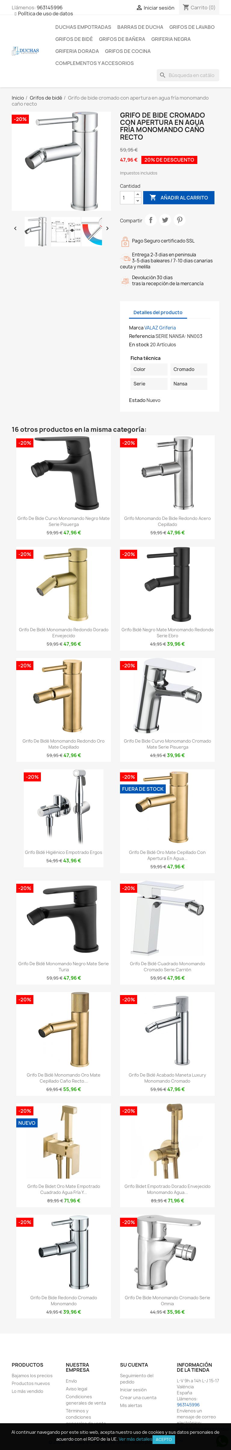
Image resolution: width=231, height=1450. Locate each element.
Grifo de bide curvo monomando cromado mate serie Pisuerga (167, 744)
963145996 (50, 7)
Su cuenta (134, 1365)
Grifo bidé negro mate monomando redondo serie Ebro (168, 632)
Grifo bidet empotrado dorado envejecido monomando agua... (168, 1189)
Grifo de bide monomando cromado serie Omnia (167, 1300)
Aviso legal (76, 1389)
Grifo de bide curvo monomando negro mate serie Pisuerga (63, 521)
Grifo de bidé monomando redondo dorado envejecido (64, 632)
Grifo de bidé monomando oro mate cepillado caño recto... (63, 1078)
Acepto (164, 1439)
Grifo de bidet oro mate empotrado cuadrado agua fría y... (63, 1189)
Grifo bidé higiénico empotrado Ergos (63, 852)
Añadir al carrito (178, 198)
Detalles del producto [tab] (158, 312)
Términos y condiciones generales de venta (86, 1417)
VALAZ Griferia (160, 328)
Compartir (151, 220)
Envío (71, 1381)
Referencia (142, 336)
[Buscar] (188, 75)
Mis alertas (131, 1405)
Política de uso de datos (45, 13)
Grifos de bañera (122, 39)
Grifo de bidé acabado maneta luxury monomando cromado (167, 1078)
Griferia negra (171, 39)
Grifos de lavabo (192, 27)
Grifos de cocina (128, 51)
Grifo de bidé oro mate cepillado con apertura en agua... (167, 855)
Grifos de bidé (74, 39)
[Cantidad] (127, 197)
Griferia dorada (77, 51)
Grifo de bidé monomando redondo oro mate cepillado (64, 744)
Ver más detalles (135, 1439)
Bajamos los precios (32, 1375)
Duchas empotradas (83, 27)
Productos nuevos (31, 1383)
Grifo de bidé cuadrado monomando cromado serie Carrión (167, 966)
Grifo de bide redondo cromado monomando (63, 1300)
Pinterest (180, 220)
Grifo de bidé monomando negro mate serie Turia (63, 966)
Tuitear (165, 220)
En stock (139, 345)
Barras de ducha (140, 27)
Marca (136, 328)
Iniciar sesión (133, 1390)
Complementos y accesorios (94, 63)
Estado (137, 400)
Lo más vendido (27, 1391)
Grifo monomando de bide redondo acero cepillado (167, 521)
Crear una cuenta (138, 1397)
